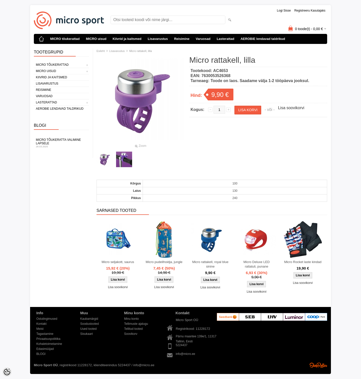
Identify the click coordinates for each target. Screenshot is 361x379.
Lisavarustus (158, 39)
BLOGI (41, 354)
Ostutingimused (46, 319)
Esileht (101, 50)
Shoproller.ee (318, 365)
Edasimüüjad (45, 349)
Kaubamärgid (89, 319)
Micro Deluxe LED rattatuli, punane (256, 264)
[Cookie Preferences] (7, 371)
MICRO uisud (96, 39)
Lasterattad (225, 39)
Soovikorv (130, 334)
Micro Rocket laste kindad (302, 262)
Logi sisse (284, 10)
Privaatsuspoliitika (48, 339)
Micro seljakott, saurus (118, 262)
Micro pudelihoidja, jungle (164, 262)
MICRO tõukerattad (65, 39)
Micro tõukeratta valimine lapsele (61, 143)
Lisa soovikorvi (291, 108)
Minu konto (131, 319)
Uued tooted (88, 329)
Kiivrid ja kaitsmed (127, 39)
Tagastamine (44, 334)
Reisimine (181, 39)
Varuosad (203, 39)
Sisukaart (86, 334)
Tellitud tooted (133, 329)
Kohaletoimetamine (49, 344)
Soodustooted (89, 324)
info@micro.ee (185, 354)
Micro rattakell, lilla (140, 50)
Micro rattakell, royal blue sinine (210, 264)
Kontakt (41, 324)
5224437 (182, 345)
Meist (40, 329)
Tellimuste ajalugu (136, 324)
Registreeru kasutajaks (309, 10)
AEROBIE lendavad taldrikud (262, 39)
